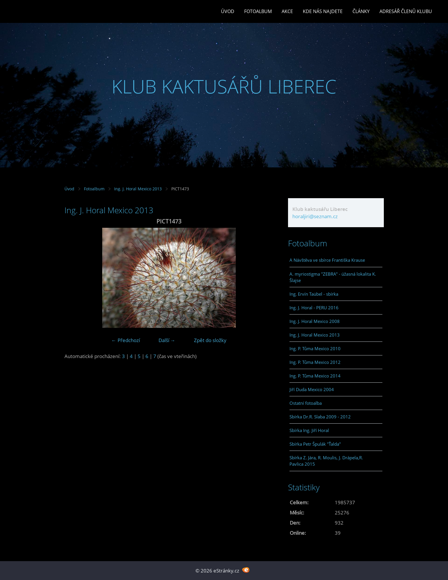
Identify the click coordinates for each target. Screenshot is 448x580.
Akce (287, 11)
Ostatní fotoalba (305, 403)
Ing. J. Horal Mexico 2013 (138, 188)
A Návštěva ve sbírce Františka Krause (327, 260)
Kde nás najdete (323, 11)
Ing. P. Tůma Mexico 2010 (315, 348)
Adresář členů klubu (405, 11)
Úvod (227, 11)
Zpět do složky (210, 340)
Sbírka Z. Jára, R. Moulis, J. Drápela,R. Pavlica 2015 (326, 461)
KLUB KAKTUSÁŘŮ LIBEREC (224, 86)
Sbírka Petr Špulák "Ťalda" (315, 444)
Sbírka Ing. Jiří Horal (309, 430)
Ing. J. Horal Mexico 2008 (314, 321)
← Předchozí (125, 340)
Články (361, 11)
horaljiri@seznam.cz (315, 216)
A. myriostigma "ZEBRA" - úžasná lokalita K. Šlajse (332, 277)
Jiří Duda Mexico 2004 (311, 389)
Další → (167, 340)
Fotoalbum (258, 11)
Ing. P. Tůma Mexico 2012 (315, 362)
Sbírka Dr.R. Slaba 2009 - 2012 (320, 417)
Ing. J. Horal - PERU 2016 (314, 307)
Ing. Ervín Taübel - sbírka (313, 294)
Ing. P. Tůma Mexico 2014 (315, 376)
